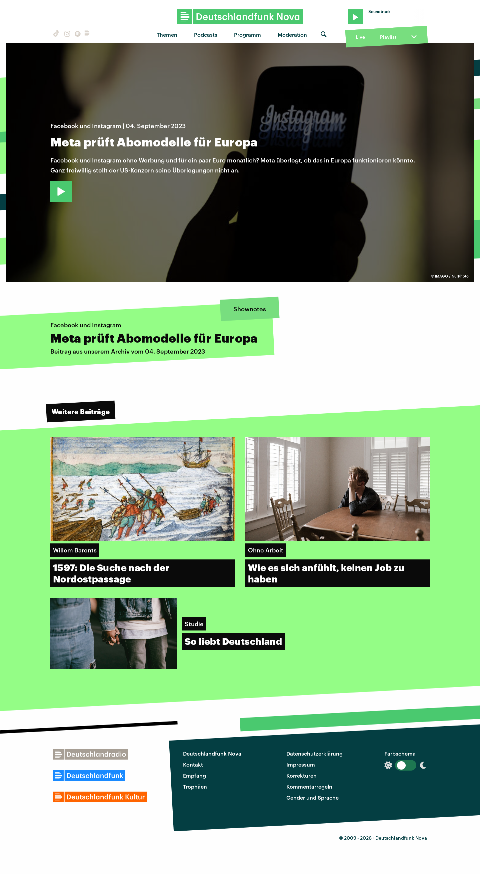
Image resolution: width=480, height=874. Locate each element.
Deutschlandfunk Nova (212, 753)
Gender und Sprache (312, 797)
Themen (167, 34)
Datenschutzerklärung (314, 753)
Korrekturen (301, 775)
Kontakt (193, 764)
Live (360, 37)
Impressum (300, 764)
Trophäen (195, 786)
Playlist (388, 37)
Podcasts (205, 34)
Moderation (292, 34)
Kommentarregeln (309, 786)
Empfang (194, 775)
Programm (247, 34)
